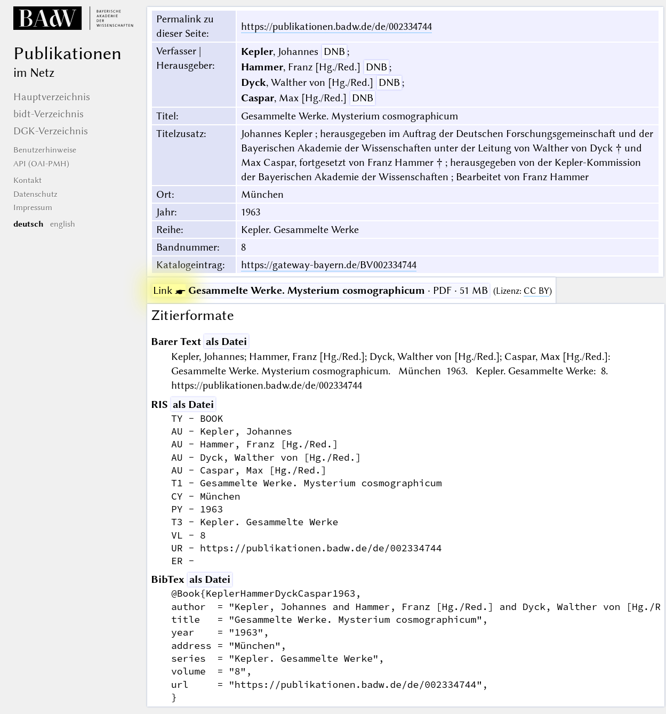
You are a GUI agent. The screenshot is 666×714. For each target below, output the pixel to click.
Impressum (32, 207)
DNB (334, 51)
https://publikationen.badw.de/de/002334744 (336, 26)
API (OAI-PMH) (41, 164)
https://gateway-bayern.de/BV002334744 (328, 265)
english (62, 224)
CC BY (536, 291)
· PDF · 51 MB (320, 290)
